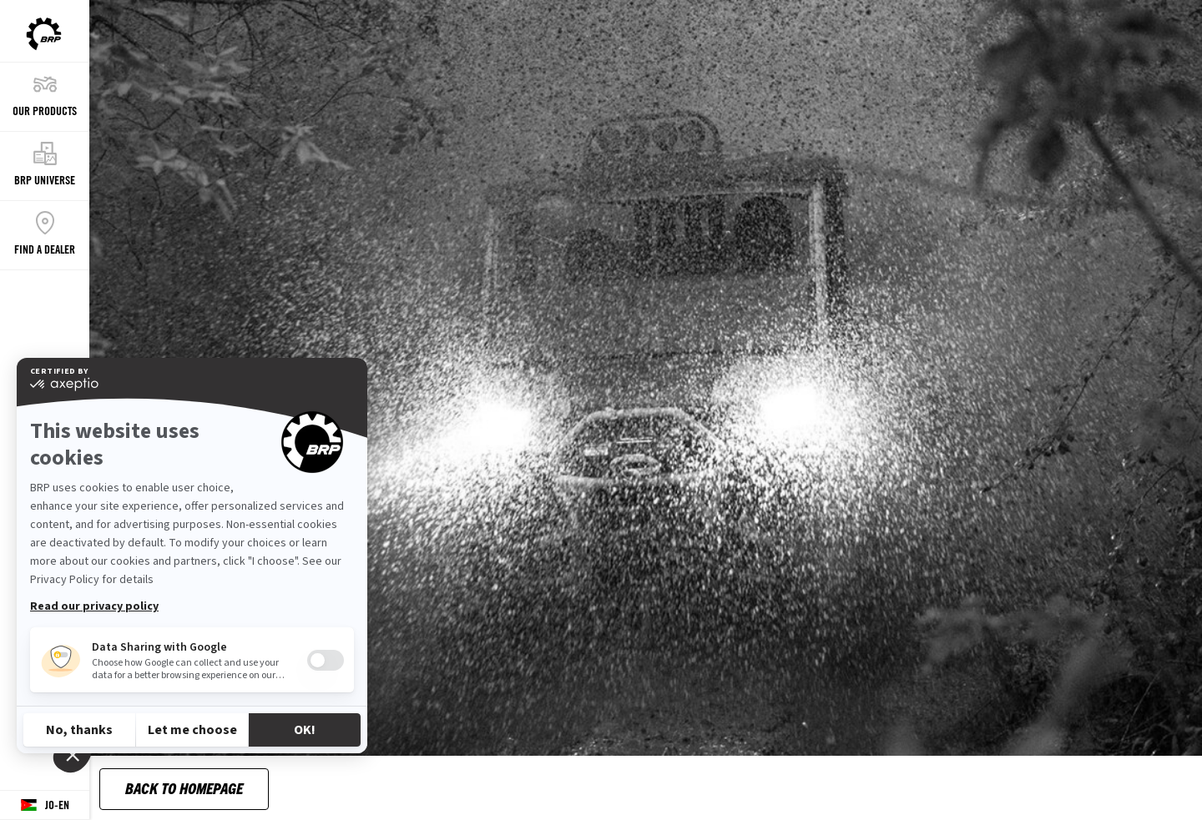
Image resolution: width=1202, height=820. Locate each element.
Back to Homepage (184, 787)
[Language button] (44, 805)
